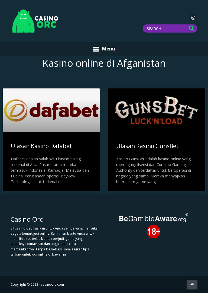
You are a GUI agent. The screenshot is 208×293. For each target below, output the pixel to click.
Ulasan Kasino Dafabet (41, 146)
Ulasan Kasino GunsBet (147, 146)
